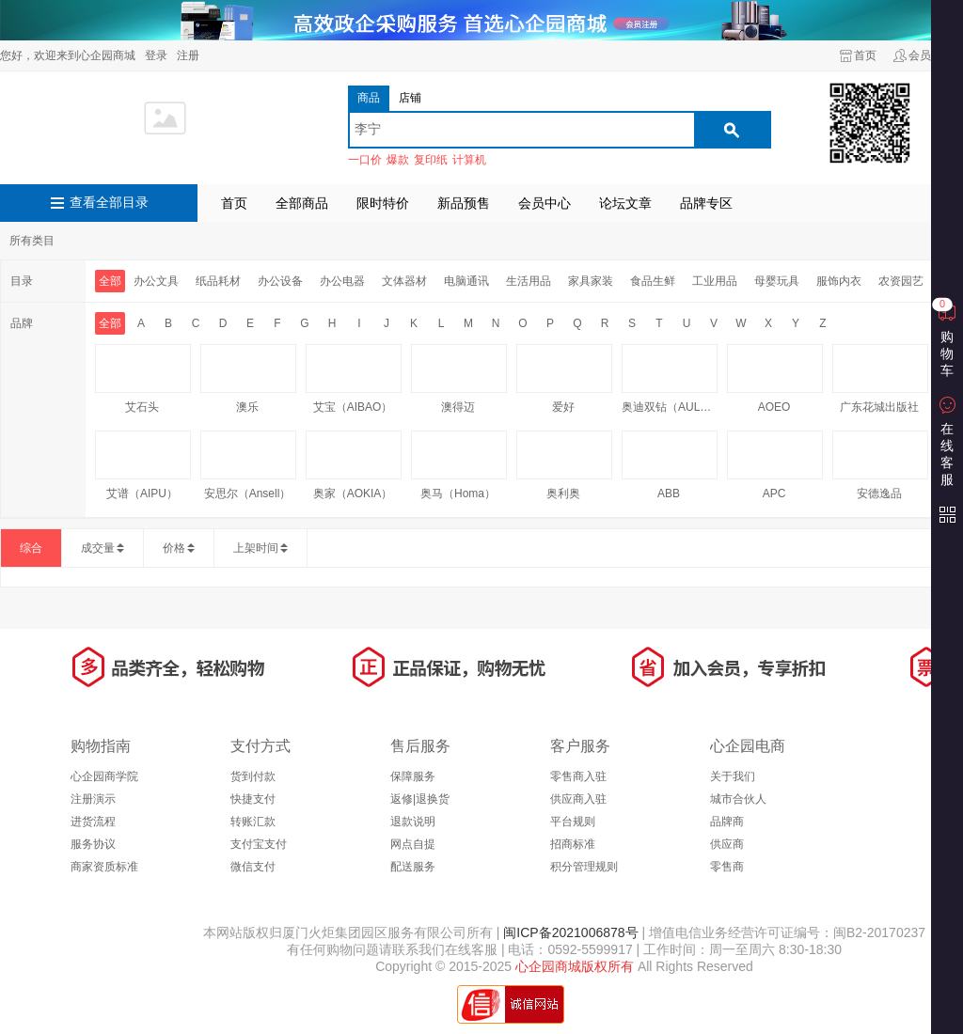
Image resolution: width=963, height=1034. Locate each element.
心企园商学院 (104, 776)
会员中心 (544, 203)
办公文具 (156, 281)
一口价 (365, 159)
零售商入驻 (578, 776)
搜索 (731, 130)
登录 (156, 55)
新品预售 (463, 203)
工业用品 (714, 281)
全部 (110, 281)
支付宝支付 (258, 844)
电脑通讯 (466, 281)
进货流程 (93, 821)
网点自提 (412, 844)
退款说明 (412, 821)
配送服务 (412, 866)
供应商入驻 (578, 799)
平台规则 (572, 821)
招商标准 (572, 844)
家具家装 (590, 281)
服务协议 (93, 844)
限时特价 (382, 203)
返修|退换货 (420, 799)
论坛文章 (625, 203)
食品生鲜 (652, 281)
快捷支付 (253, 799)
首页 (865, 55)
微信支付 (253, 866)
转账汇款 (253, 821)
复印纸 (431, 159)
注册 (188, 55)
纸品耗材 (218, 281)
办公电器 (342, 281)
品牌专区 (706, 203)
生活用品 (528, 281)
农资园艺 (901, 281)
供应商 (727, 844)
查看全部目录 (109, 203)
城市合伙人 (738, 799)
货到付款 (253, 776)
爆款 (398, 159)
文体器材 (404, 281)
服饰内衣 (838, 281)
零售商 (727, 866)
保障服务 (412, 776)
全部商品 (302, 203)
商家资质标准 (104, 866)
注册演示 (93, 799)
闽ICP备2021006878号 (568, 932)
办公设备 (280, 281)
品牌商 (727, 821)
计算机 (469, 159)
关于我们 (732, 776)
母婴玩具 (776, 281)
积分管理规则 (584, 866)
